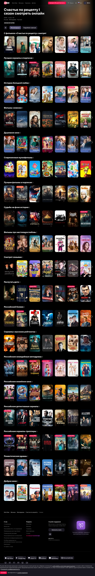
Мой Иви (28, 524)
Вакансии (6, 526)
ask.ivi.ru (51, 538)
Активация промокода (33, 535)
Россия (6, 19)
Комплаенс (7, 544)
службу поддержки (22, 572)
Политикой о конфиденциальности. (10, 569)
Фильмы (28, 526)
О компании (7, 524)
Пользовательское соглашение (13, 535)
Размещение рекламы (10, 533)
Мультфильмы (30, 531)
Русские (19, 19)
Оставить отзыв (8, 546)
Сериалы (28, 528)
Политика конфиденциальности (13, 538)
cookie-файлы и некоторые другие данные (63, 566)
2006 (5, 17)
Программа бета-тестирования (13, 528)
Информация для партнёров (12, 531)
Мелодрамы (12, 19)
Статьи (28, 533)
